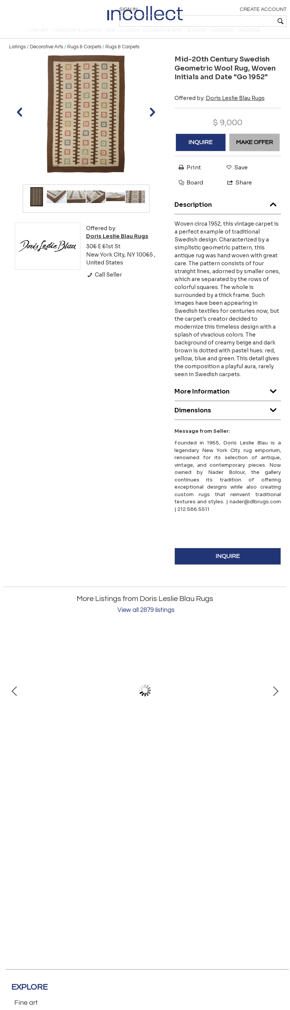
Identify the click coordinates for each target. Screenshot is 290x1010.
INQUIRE (200, 153)
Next (275, 701)
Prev (14, 701)
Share (236, 193)
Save (235, 177)
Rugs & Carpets (84, 57)
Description (227, 213)
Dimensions (227, 419)
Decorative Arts (46, 57)
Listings (17, 57)
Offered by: (219, 108)
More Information (227, 400)
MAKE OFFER (254, 153)
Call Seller (104, 285)
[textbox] (231, 21)
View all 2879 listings (145, 620)
